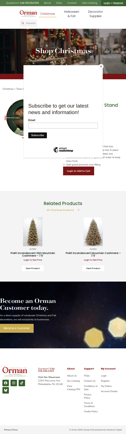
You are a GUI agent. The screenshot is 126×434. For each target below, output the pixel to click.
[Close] (101, 66)
